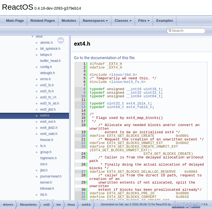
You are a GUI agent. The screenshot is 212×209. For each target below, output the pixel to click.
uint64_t (152, 96)
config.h (46, 67)
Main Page (15, 21)
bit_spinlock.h (50, 49)
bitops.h (46, 55)
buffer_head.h (50, 61)
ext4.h (44, 115)
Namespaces (95, 21)
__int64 (134, 96)
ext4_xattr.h (48, 134)
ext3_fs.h (47, 91)
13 (80, 106)
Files (144, 21)
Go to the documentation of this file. (105, 58)
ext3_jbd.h (47, 109)
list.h (43, 195)
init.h (43, 164)
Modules (69, 21)
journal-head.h (51, 176)
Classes (123, 21)
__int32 (134, 92)
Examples (164, 21)
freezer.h (46, 140)
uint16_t (152, 89)
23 (80, 146)
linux (39, 36)
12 (80, 103)
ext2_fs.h (47, 85)
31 (80, 193)
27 (80, 171)
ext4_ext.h (47, 122)
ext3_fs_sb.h (49, 103)
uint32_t (152, 92)
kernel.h (46, 182)
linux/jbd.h (123, 74)
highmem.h (48, 158)
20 (80, 135)
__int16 (134, 89)
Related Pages (42, 21)
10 (80, 96)
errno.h (45, 79)
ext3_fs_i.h (48, 97)
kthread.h (47, 188)
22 (80, 142)
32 (80, 196)
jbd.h (43, 170)
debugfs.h (47, 73)
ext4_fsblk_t (139, 106)
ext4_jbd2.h (48, 128)
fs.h (43, 146)
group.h (46, 152)
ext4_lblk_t (138, 103)
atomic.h (46, 43)
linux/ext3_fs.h (127, 81)
